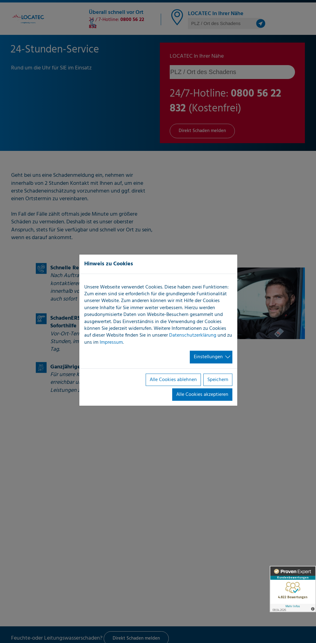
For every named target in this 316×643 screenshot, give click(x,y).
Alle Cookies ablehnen (173, 379)
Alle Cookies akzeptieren (202, 395)
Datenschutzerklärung (192, 335)
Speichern (217, 379)
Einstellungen (208, 357)
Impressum (111, 342)
